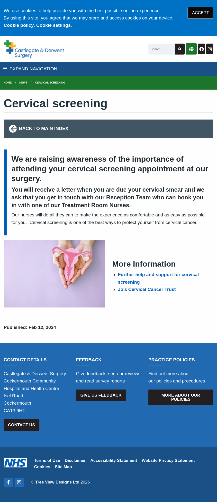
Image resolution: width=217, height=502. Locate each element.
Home (8, 82)
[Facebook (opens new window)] (8, 482)
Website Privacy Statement (168, 460)
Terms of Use (47, 460)
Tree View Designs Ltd (57, 482)
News (23, 82)
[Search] (161, 49)
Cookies (42, 467)
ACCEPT (200, 12)
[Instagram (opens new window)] (19, 482)
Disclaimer (75, 460)
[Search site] (180, 49)
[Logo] (34, 49)
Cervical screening (50, 82)
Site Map (63, 467)
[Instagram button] (209, 49)
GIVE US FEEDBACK (100, 395)
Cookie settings (53, 25)
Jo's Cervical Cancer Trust (147, 289)
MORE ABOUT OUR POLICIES (181, 397)
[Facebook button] (201, 49)
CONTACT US (21, 425)
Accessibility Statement (113, 460)
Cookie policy (19, 25)
